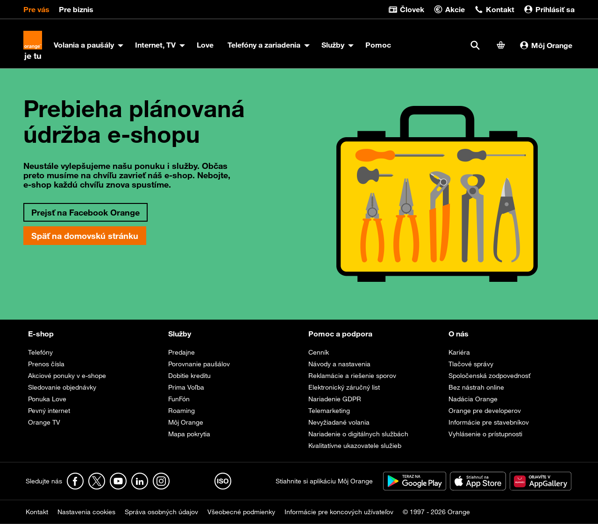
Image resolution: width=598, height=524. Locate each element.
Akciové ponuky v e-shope (67, 375)
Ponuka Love (47, 399)
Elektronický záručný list (344, 387)
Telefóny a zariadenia (264, 44)
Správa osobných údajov (161, 512)
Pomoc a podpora (340, 333)
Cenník (318, 352)
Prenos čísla (46, 364)
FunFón (179, 399)
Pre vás (36, 9)
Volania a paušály (84, 44)
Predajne (181, 352)
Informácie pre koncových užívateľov (339, 512)
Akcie (449, 9)
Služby (332, 44)
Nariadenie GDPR (334, 399)
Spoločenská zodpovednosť (489, 375)
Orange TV (44, 422)
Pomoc (378, 44)
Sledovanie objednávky (62, 387)
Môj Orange (546, 45)
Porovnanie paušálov (199, 364)
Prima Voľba (186, 387)
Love (205, 44)
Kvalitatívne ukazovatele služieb (354, 445)
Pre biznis (76, 9)
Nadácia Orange (473, 399)
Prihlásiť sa (549, 9)
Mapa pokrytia (189, 434)
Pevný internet (49, 410)
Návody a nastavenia (339, 364)
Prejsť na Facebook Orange (85, 212)
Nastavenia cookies (86, 512)
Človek (406, 9)
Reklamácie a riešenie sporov (352, 375)
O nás (458, 333)
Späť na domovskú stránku (84, 236)
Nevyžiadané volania (339, 422)
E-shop (41, 333)
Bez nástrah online (476, 387)
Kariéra (459, 352)
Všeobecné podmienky (241, 512)
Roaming (181, 410)
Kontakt (494, 9)
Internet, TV (155, 44)
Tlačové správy (470, 364)
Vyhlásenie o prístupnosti (485, 434)
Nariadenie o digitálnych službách (358, 434)
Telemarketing (329, 410)
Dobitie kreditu (189, 375)
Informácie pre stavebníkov (488, 422)
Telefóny (40, 352)
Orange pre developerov (484, 410)
